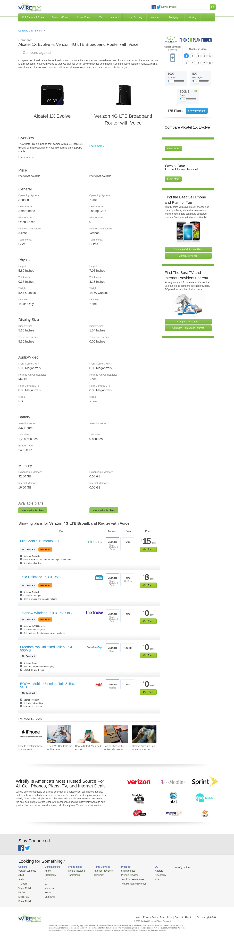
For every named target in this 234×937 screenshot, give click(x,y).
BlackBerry (48, 874)
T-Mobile (22, 883)
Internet (115, 17)
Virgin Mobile (24, 887)
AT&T (21, 874)
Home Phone (84, 17)
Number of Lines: (198, 49)
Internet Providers (100, 870)
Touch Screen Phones (128, 879)
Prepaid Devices (125, 874)
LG (44, 883)
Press (172, 6)
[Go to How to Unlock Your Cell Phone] (87, 734)
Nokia (46, 891)
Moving (192, 17)
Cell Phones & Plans (33, 17)
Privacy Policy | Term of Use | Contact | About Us (169, 915)
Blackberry (154, 874)
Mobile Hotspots (75, 870)
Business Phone (60, 17)
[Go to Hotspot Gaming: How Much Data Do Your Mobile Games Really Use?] (144, 734)
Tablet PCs (72, 874)
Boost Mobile (24, 899)
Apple (46, 870)
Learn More (173, 148)
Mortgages (174, 17)
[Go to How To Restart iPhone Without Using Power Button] (30, 734)
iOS (151, 879)
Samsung (48, 895)
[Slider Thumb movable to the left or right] (171, 81)
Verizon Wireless (26, 870)
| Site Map (201, 915)
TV (101, 17)
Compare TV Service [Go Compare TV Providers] (188, 321)
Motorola (47, 887)
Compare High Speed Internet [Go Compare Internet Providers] (188, 327)
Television (96, 874)
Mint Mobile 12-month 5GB (40, 541)
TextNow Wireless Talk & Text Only (46, 613)
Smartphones (123, 870)
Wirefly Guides (176, 867)
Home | (138, 915)
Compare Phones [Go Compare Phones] (188, 255)
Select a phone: (172, 48)
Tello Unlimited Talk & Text (40, 577)
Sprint (21, 879)
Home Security (135, 17)
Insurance (156, 17)
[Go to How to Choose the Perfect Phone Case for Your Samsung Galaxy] (116, 734)
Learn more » (26, 157)
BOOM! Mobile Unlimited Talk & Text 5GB (47, 685)
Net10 (21, 891)
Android (153, 870)
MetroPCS (23, 895)
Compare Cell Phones (30, 30)
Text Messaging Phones (129, 883)
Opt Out (211, 915)
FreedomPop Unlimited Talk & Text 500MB (46, 648)
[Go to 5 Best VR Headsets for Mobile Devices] (59, 734)
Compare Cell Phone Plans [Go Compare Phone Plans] (188, 248)
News (164, 6)
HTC (45, 879)
